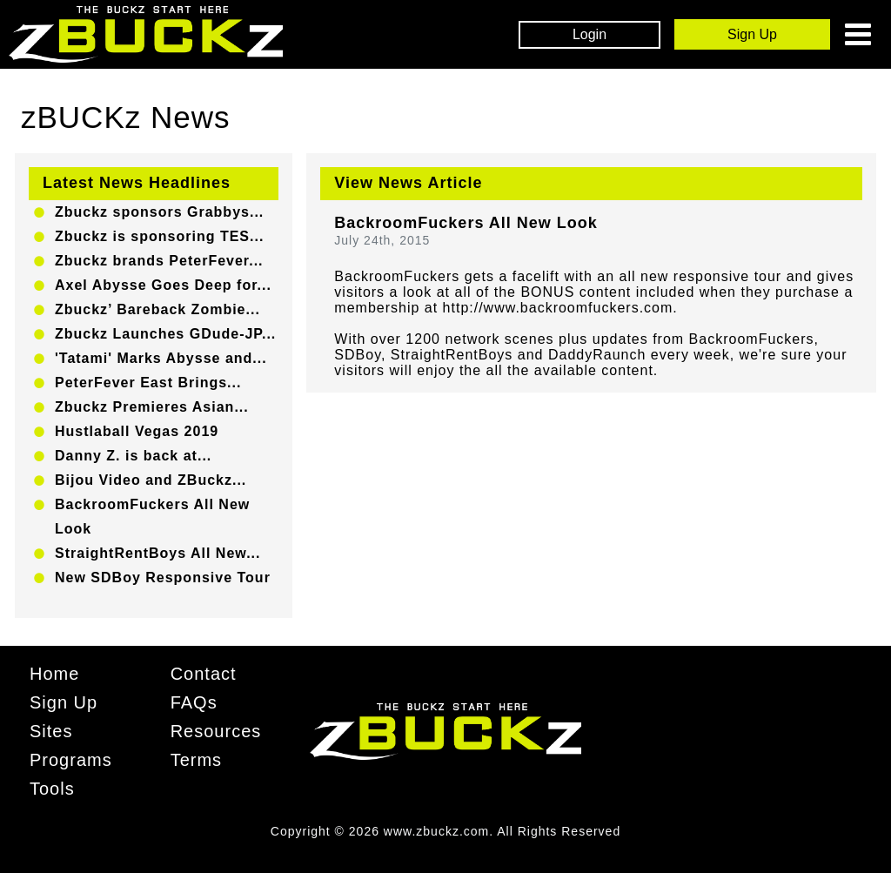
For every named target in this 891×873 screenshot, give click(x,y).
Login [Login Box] (589, 34)
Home (54, 673)
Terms (196, 759)
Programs (71, 759)
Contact (204, 673)
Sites (51, 731)
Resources (216, 731)
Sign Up (63, 702)
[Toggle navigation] (858, 34)
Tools (52, 788)
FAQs (194, 702)
